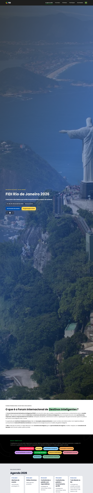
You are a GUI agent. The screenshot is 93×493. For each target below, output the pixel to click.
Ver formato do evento (13, 208)
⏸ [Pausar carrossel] (10, 212)
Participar (72, 2)
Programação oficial (29, 208)
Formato (57, 2)
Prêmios (64, 2)
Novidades (80, 2)
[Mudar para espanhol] (86, 2)
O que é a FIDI (49, 2)
